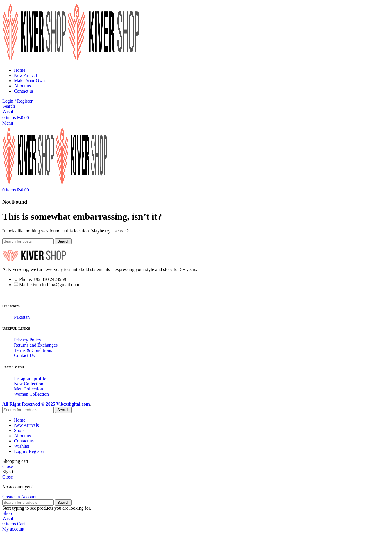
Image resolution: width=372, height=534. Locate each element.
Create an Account (19, 496)
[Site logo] (34, 60)
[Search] (8, 106)
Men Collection (28, 388)
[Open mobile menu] (7, 123)
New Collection (28, 383)
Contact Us (24, 355)
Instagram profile (30, 378)
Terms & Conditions (33, 350)
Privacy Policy (27, 339)
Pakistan (22, 317)
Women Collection (31, 394)
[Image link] (34, 259)
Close (7, 466)
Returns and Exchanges (36, 345)
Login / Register (29, 451)
